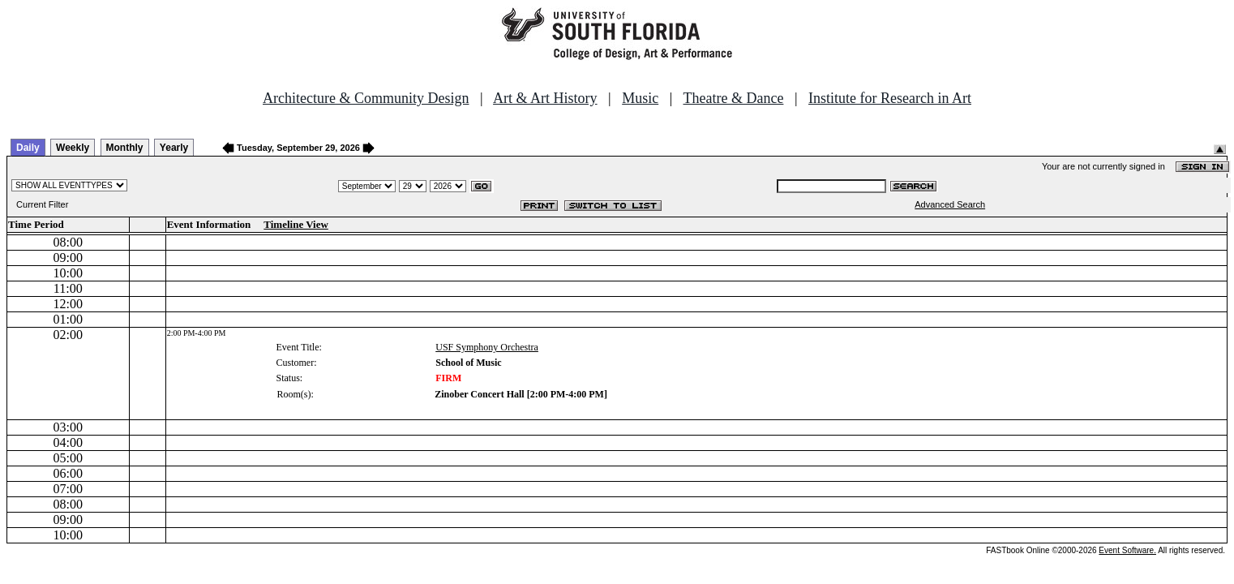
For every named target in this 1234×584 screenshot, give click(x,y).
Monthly (125, 147)
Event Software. (1127, 550)
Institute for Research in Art (889, 98)
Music (640, 98)
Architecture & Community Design (366, 98)
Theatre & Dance (733, 98)
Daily (28, 147)
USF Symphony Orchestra (486, 347)
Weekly (72, 147)
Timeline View (296, 224)
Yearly (174, 147)
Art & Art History (545, 98)
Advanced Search (950, 204)
